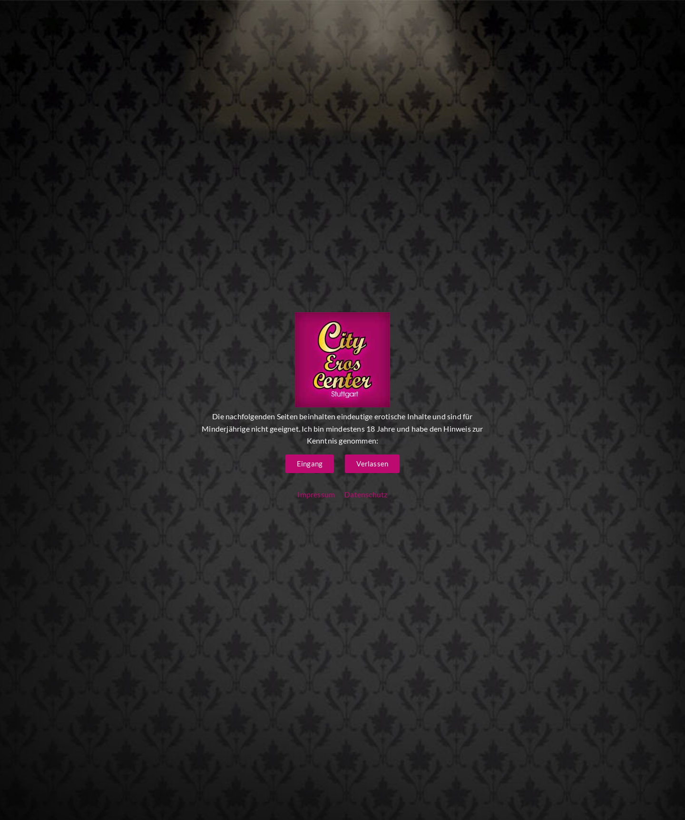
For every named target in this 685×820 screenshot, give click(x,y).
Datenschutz (365, 494)
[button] (309, 463)
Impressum (316, 494)
